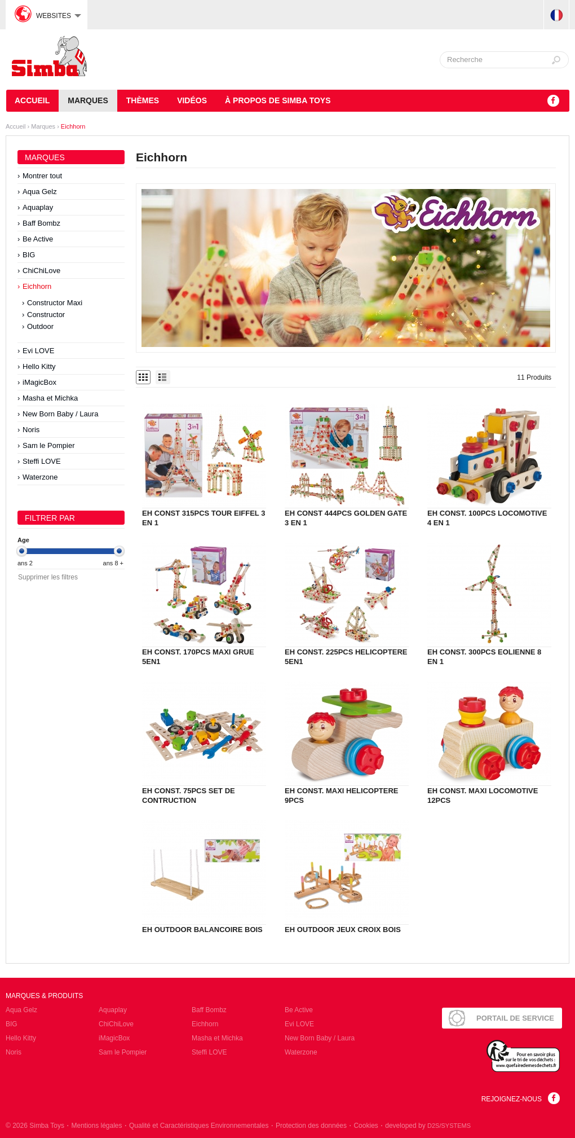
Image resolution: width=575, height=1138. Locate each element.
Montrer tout (42, 176)
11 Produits (534, 377)
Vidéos (192, 100)
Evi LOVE (38, 350)
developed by (428, 1126)
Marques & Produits (44, 996)
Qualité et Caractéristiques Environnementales (198, 1126)
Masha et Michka (50, 398)
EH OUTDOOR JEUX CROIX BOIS (343, 929)
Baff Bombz (41, 223)
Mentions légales (96, 1126)
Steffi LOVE (42, 461)
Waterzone (40, 477)
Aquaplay (38, 207)
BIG (29, 255)
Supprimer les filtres (48, 577)
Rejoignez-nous (511, 1099)
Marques (88, 100)
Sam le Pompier (48, 445)
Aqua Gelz (40, 191)
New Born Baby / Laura (60, 414)
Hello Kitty (39, 366)
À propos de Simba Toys (277, 100)
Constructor (46, 314)
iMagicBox (39, 382)
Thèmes (142, 100)
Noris (31, 429)
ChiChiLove (41, 270)
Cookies (365, 1126)
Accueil (32, 100)
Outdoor (40, 326)
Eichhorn (73, 126)
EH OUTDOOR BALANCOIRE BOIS (202, 929)
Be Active (38, 239)
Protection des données (311, 1126)
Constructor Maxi (54, 302)
